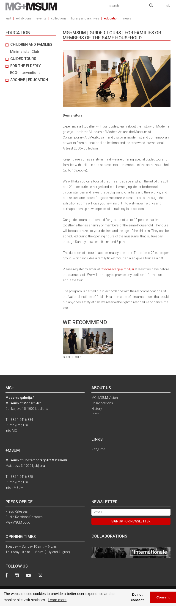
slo (168, 5)
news (127, 18)
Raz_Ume (98, 449)
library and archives (85, 18)
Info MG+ (12, 430)
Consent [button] (163, 597)
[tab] (31, 62)
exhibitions (24, 18)
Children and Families (31, 44)
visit (8, 18)
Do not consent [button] (137, 597)
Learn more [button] (57, 600)
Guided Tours (23, 59)
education (111, 18)
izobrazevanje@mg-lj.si (117, 269)
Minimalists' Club (24, 51)
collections (58, 18)
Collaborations (102, 403)
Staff (95, 414)
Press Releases (17, 511)
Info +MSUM (14, 487)
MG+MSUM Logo (18, 522)
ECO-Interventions (25, 73)
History (96, 408)
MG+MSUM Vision (104, 397)
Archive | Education (29, 80)
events (41, 18)
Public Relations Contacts (24, 517)
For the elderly (25, 66)
